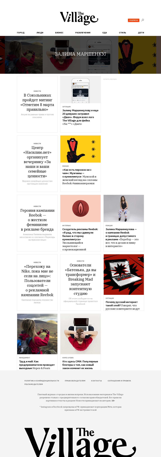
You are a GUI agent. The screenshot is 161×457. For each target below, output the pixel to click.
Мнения (65, 166)
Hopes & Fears (68, 358)
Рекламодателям (33, 384)
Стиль (122, 32)
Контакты (96, 381)
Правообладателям (75, 381)
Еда (105, 32)
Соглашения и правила (119, 381)
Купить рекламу (110, 79)
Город (20, 32)
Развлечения (82, 32)
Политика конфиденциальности (41, 381)
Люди (39, 32)
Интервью (66, 225)
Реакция (109, 225)
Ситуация (66, 107)
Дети (141, 32)
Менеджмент (24, 358)
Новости (37, 91)
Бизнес (59, 32)
